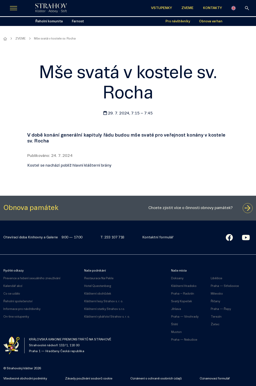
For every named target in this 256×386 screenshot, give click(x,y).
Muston (176, 332)
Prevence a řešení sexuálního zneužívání (31, 278)
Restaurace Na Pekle (98, 278)
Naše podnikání (95, 270)
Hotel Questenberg (97, 286)
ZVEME (187, 8)
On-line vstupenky (16, 316)
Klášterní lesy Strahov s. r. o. (103, 301)
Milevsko (217, 293)
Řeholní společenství (17, 301)
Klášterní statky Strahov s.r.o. (104, 309)
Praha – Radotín (182, 293)
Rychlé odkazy (13, 270)
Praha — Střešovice (225, 286)
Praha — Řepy (221, 309)
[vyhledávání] (247, 8)
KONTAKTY (212, 8)
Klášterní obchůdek (97, 293)
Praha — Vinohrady (185, 316)
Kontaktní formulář (157, 237)
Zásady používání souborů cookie (88, 378)
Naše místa (179, 270)
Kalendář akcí (12, 286)
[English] (233, 8)
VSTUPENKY (161, 8)
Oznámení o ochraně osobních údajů (156, 378)
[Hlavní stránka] (5, 38)
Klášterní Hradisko (184, 286)
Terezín (216, 316)
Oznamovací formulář (215, 378)
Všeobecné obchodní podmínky (25, 378)
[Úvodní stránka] (51, 8)
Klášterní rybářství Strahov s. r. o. (107, 316)
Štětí (174, 324)
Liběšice (216, 278)
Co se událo (11, 293)
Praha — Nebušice (184, 339)
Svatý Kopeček (181, 301)
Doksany (177, 278)
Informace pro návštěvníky (22, 309)
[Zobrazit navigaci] (13, 8)
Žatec (215, 324)
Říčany (215, 301)
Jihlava (176, 309)
